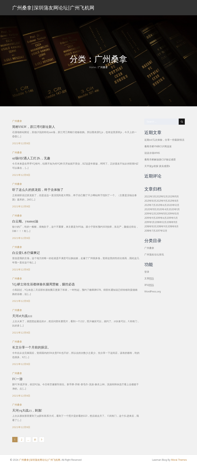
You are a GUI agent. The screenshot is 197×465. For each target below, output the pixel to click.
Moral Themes (179, 459)
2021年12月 (162, 196)
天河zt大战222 (22, 315)
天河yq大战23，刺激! (27, 410)
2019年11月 (161, 213)
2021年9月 (161, 200)
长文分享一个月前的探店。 (31, 347)
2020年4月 (162, 209)
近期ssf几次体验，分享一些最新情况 (164, 139)
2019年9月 (149, 217)
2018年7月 (149, 230)
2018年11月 (171, 222)
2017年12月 (161, 230)
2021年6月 (161, 205)
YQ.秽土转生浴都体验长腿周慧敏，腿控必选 (43, 284)
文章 (149, 278)
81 (35, 439)
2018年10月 (150, 226)
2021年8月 (173, 200)
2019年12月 (150, 213)
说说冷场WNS (152, 152)
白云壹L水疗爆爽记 (26, 252)
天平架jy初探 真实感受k (157, 166)
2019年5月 (172, 217)
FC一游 (17, 379)
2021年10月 (150, 200)
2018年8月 (173, 226)
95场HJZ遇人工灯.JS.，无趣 (31, 158)
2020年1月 (174, 209)
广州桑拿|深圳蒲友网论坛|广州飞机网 (53, 7)
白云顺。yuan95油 (25, 221)
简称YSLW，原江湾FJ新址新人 (33, 126)
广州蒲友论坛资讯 (154, 254)
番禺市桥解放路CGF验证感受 (160, 159)
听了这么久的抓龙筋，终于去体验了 (37, 189)
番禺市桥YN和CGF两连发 (158, 146)
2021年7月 (149, 205)
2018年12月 (160, 222)
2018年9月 (161, 226)
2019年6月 (161, 217)
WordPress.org (152, 291)
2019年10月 (173, 213)
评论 (149, 285)
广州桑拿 (17, 121)
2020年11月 (150, 209)
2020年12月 (173, 205)
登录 (146, 271)
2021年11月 (173, 196)
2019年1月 (149, 222)
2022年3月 (150, 196)
